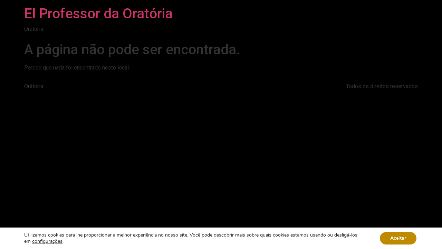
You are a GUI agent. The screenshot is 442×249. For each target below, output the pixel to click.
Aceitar (398, 238)
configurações (47, 241)
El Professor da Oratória (98, 14)
